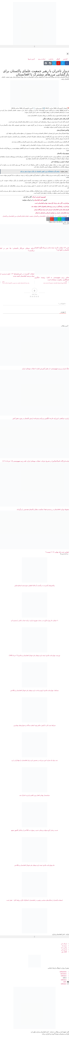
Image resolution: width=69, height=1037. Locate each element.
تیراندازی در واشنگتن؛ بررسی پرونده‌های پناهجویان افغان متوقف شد (50, 206)
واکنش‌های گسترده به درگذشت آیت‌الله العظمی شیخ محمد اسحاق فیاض (34, 585)
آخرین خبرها (31, 59)
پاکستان (52, 216)
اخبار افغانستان (38, 200)
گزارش (65, 59)
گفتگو (58, 59)
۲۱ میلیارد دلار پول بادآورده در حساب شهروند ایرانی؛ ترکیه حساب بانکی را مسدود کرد (34, 620)
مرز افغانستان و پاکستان (9, 216)
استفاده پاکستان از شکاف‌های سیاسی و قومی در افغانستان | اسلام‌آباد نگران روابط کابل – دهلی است (34, 900)
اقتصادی (64, 216)
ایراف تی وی (41, 59)
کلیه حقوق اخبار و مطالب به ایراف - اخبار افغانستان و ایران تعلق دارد (50, 1032)
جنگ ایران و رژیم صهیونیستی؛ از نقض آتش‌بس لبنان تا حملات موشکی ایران (45, 368)
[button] (34, 46)
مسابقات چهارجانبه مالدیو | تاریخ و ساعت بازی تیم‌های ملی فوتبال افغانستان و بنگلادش (34, 690)
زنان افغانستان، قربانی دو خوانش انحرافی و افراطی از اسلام (52, 213)
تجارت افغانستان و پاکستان (41, 216)
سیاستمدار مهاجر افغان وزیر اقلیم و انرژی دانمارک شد (34, 795)
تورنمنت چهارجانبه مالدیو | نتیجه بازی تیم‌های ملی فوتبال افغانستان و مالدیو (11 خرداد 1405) (34, 655)
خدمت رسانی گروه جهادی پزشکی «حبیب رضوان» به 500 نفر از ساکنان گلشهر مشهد (34, 830)
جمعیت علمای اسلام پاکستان (25, 216)
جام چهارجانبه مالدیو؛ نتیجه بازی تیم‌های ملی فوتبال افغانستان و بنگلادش (34, 865)
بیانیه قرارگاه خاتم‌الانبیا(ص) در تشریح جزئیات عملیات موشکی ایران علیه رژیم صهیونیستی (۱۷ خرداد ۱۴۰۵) (36, 461)
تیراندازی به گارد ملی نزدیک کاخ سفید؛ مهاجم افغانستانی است (52, 203)
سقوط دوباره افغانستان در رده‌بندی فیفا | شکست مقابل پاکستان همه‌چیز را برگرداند (43, 509)
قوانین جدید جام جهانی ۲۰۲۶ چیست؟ (57, 552)
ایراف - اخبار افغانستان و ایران (60, 934)
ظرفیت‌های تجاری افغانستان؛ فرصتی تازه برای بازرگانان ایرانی (51, 209)
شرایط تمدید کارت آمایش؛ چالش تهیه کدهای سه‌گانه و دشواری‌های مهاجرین (34, 725)
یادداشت (51, 59)
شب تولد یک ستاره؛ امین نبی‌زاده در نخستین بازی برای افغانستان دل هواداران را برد (34, 760)
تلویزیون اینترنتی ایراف (39, 197)
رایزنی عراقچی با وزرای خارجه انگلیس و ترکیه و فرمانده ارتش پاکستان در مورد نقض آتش (41, 418)
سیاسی (59, 216)
